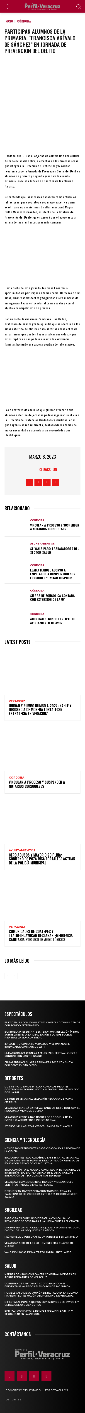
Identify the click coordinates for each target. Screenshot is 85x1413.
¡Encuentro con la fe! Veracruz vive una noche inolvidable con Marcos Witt (37, 1045)
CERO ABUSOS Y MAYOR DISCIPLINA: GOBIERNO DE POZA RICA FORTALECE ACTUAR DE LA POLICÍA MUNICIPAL (42, 859)
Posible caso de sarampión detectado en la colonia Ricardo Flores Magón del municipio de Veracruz (41, 1294)
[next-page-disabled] (14, 976)
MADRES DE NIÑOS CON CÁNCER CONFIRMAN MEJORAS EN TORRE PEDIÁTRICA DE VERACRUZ (40, 1276)
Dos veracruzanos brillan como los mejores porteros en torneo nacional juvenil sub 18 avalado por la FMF (42, 1089)
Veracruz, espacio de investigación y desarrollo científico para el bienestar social (39, 1183)
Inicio (9, 21)
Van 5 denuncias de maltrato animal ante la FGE (38, 1252)
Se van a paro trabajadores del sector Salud (54, 550)
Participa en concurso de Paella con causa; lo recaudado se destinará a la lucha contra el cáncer (42, 1220)
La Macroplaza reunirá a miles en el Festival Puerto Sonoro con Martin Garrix (41, 1055)
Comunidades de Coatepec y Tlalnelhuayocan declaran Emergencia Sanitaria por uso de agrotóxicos (41, 935)
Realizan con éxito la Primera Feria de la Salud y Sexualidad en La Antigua (39, 1313)
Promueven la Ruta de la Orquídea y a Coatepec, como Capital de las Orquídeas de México (42, 1229)
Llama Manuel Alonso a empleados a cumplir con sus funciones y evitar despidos (52, 574)
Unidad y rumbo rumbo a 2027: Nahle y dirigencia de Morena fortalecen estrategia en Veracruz (40, 709)
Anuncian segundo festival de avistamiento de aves (52, 620)
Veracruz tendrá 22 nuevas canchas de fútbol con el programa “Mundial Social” (42, 1109)
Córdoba (24, 21)
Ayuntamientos (42, 543)
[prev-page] (7, 976)
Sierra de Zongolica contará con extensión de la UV (52, 597)
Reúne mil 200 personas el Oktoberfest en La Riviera (41, 1236)
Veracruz (17, 701)
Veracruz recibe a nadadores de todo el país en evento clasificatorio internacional (38, 1119)
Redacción (48, 469)
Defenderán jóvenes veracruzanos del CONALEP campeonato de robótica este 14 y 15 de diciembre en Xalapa (41, 1194)
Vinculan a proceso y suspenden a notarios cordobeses (54, 527)
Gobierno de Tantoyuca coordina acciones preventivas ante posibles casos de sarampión (37, 1285)
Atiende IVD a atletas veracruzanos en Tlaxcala (38, 1126)
